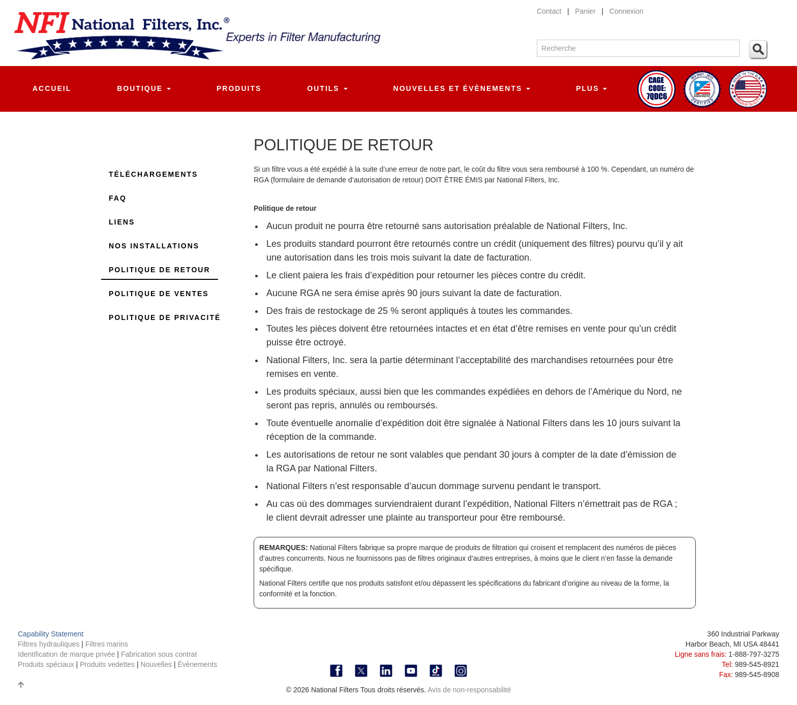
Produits (239, 88)
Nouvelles (156, 664)
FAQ (118, 198)
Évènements (197, 664)
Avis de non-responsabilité (469, 690)
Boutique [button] (144, 88)
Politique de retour (159, 270)
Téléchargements (153, 174)
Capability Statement (50, 634)
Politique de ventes (159, 294)
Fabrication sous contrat (159, 654)
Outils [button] (327, 88)
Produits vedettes (108, 664)
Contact (549, 11)
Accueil (52, 88)
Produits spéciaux (47, 664)
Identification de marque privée (67, 654)
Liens (122, 222)
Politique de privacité (165, 317)
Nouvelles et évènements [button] (462, 88)
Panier (585, 11)
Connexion (626, 11)
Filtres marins (106, 644)
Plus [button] (591, 88)
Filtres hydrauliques (49, 644)
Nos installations (154, 246)
